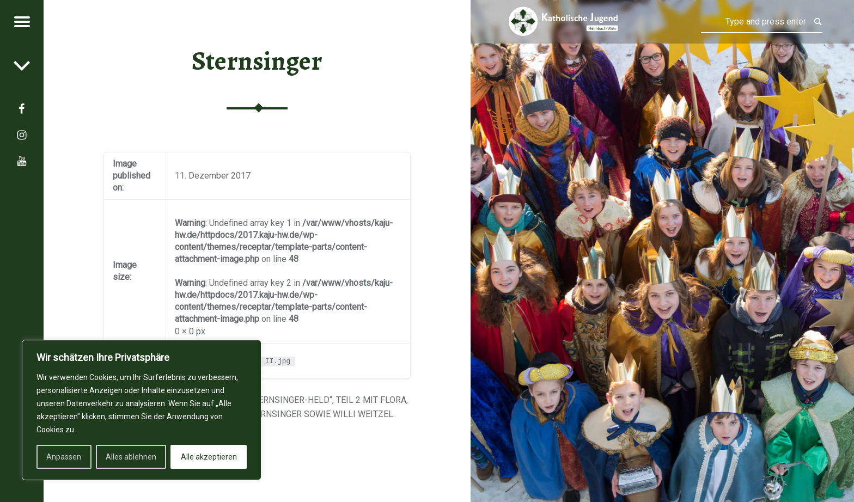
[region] (141, 410)
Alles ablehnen (131, 456)
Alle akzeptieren (209, 456)
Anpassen (63, 456)
